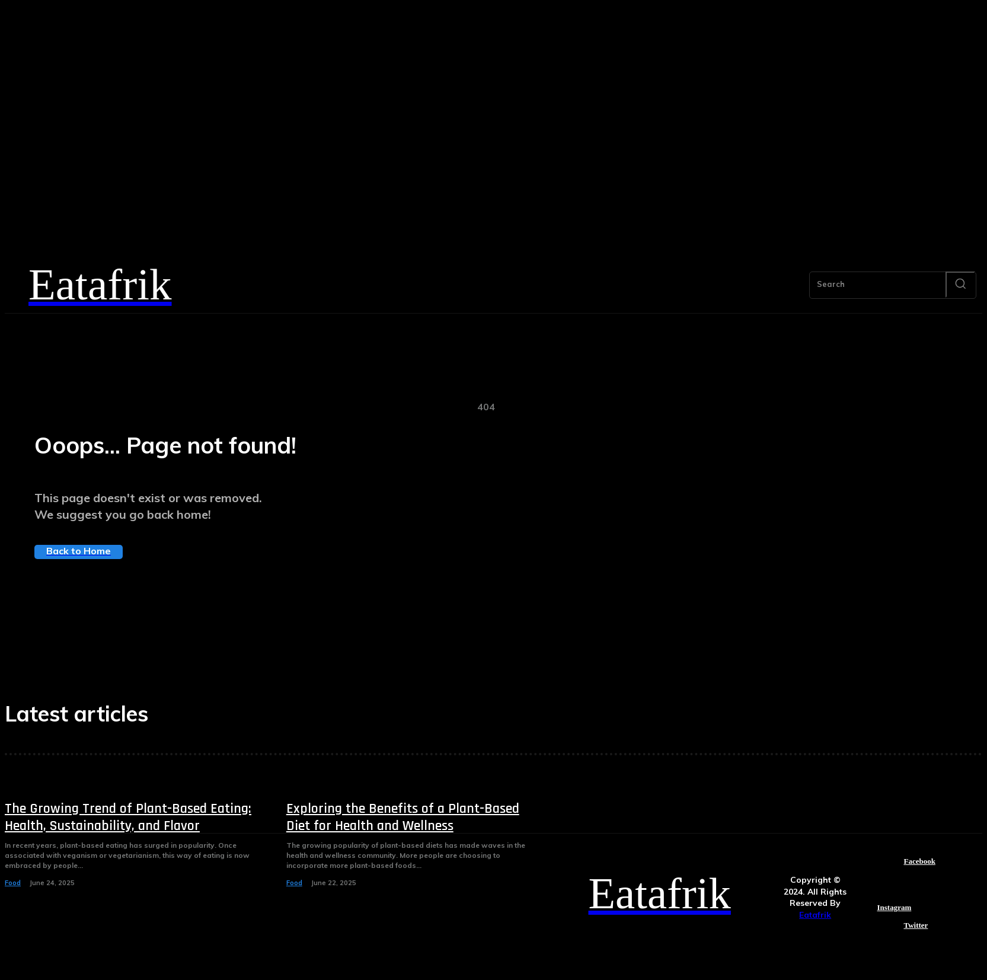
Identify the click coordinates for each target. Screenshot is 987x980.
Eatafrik (816, 914)
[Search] (960, 285)
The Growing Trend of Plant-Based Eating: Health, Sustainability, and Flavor (128, 817)
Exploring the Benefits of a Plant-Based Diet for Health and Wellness (402, 817)
